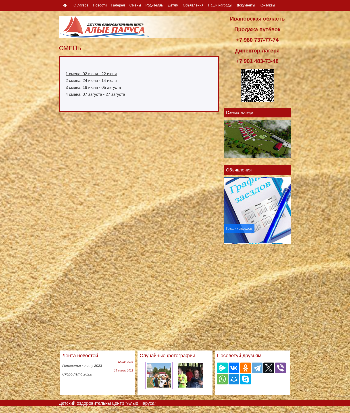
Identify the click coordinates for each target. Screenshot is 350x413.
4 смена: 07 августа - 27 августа (95, 94)
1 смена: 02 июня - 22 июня (91, 74)
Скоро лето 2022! (77, 374)
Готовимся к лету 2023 (82, 365)
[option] (257, 210)
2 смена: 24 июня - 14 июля (91, 80)
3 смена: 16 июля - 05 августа (93, 87)
